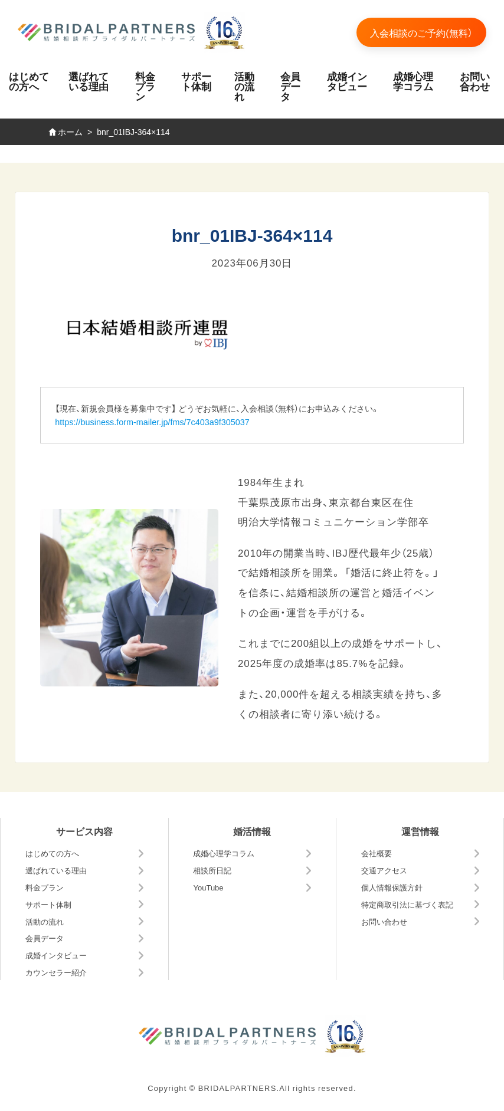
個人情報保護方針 (392, 887)
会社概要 (376, 853)
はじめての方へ (29, 81)
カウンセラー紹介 (56, 972)
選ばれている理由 (88, 81)
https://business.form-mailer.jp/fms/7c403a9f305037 (152, 421)
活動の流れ (244, 86)
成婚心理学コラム (413, 81)
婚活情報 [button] (252, 831)
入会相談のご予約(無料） (421, 32)
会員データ (290, 86)
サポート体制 (196, 81)
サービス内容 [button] (84, 831)
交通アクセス (384, 870)
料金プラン (145, 86)
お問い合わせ (475, 81)
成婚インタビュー (347, 81)
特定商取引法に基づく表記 (407, 904)
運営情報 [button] (420, 831)
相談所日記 (212, 870)
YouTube (208, 887)
